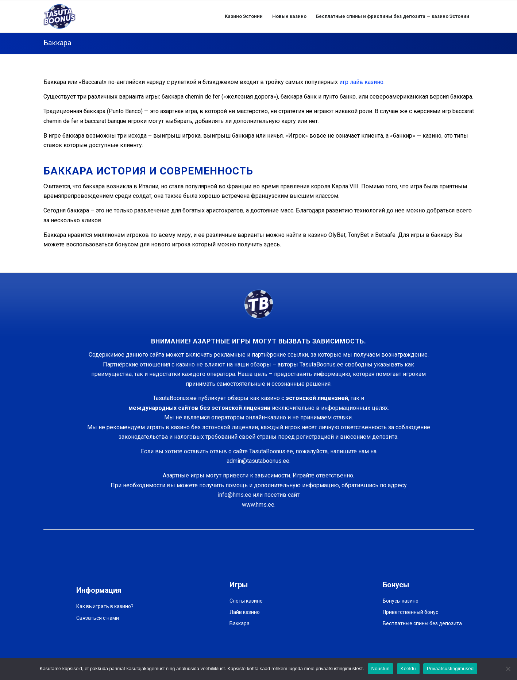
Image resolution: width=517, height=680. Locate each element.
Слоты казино (246, 601)
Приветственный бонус (410, 612)
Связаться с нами (97, 618)
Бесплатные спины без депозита (422, 623)
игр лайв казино (361, 81)
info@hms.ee (234, 494)
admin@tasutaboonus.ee (258, 460)
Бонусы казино (400, 601)
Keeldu (408, 668)
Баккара (57, 42)
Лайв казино (244, 612)
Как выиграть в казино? (105, 606)
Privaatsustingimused (450, 668)
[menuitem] (243, 16)
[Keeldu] (508, 668)
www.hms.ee (258, 504)
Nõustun (380, 668)
